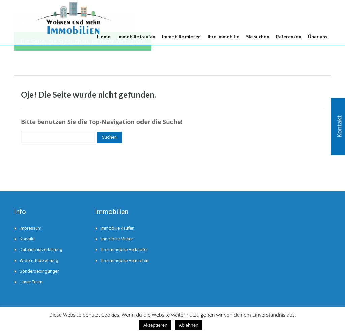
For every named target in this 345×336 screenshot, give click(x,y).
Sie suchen (257, 36)
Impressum (30, 228)
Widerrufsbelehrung (39, 260)
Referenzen (288, 36)
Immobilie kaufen (136, 36)
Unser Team (31, 281)
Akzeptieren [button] (155, 325)
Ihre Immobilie (223, 36)
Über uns (317, 36)
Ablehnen (188, 325)
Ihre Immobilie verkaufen (124, 249)
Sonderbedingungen (40, 271)
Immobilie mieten (181, 36)
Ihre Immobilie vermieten (124, 260)
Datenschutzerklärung (41, 249)
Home (104, 36)
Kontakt (27, 238)
